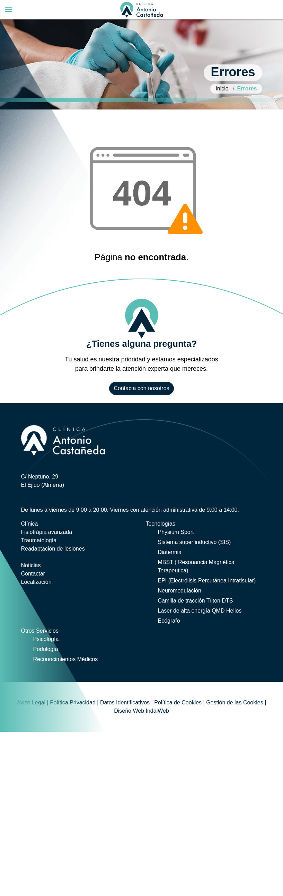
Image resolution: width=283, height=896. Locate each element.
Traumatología (39, 540)
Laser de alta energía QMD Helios (200, 611)
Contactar (33, 574)
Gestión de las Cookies (234, 702)
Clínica (29, 524)
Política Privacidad (73, 702)
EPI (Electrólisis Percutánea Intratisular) (207, 580)
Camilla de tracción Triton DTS (195, 601)
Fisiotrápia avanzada (46, 532)
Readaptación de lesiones (53, 549)
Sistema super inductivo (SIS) (194, 542)
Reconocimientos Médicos (65, 659)
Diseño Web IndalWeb (141, 711)
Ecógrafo (169, 621)
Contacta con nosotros (141, 388)
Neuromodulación (179, 591)
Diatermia (170, 552)
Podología (45, 649)
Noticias (31, 565)
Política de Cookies (178, 702)
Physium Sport (176, 532)
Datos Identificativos (125, 702)
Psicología (46, 639)
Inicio (221, 88)
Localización (36, 582)
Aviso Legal (31, 702)
